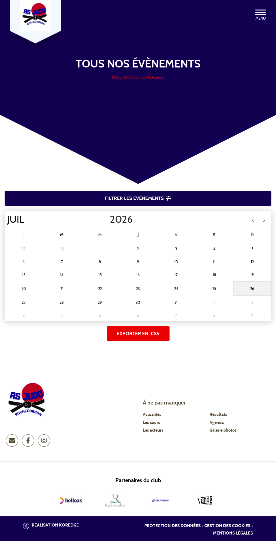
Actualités (152, 415)
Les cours (151, 423)
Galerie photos (223, 430)
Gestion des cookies (227, 526)
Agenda (217, 423)
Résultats (218, 415)
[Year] (105, 220)
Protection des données (172, 526)
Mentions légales (233, 533)
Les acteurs (153, 430)
